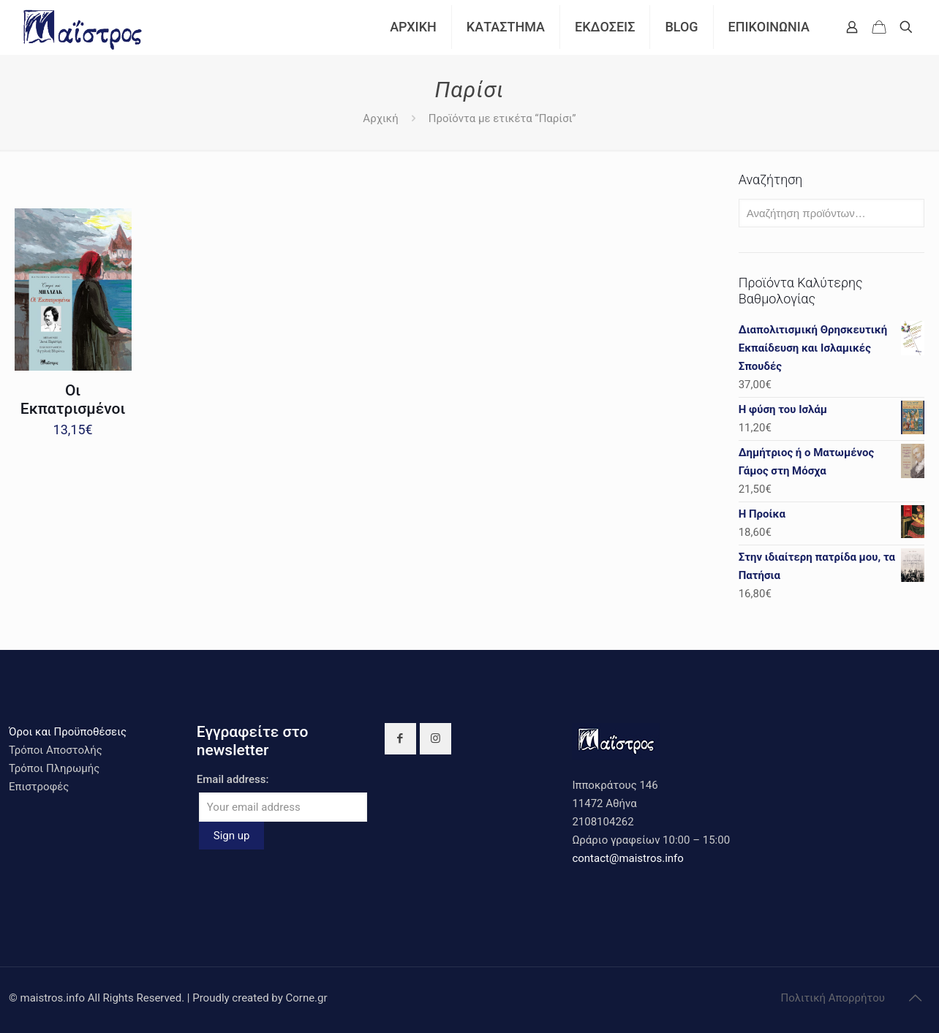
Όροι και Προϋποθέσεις (68, 731)
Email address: (233, 779)
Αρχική (380, 118)
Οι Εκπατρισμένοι (73, 399)
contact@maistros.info (627, 858)
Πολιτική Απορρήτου (833, 997)
